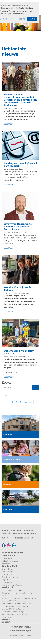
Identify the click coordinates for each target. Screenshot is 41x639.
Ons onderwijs (7, 569)
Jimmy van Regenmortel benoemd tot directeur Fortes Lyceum (18, 227)
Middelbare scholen (10, 561)
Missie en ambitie (9, 572)
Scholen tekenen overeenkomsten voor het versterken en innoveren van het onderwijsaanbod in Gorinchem (20, 99)
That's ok (32, 19)
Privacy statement (20, 627)
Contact (6, 622)
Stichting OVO (18, 108)
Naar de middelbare (12, 553)
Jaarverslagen (7, 582)
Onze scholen (9, 555)
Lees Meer (8, 124)
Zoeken (8, 382)
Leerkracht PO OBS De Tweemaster (17, 601)
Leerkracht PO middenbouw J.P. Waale (18, 604)
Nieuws (6, 619)
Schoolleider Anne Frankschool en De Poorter (17, 594)
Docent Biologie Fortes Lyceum (15, 606)
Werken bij (7, 587)
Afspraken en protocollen (12, 585)
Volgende (28, 402)
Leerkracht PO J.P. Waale (12, 590)
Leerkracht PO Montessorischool (15, 609)
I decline (21, 19)
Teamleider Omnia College (13, 612)
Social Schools (26, 636)
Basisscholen (7, 558)
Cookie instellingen (20, 631)
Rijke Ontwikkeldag (10, 577)
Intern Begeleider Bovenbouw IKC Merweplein (16, 615)
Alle (5, 395)
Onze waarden (8, 574)
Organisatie (6, 580)
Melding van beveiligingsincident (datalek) (20, 164)
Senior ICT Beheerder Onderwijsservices (19, 598)
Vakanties (6, 564)
